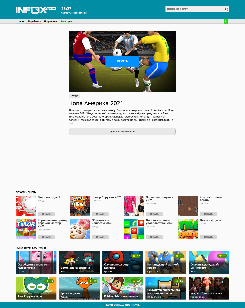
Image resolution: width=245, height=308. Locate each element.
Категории (66, 21)
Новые (21, 21)
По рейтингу (34, 21)
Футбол (74, 95)
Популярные (50, 21)
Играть (122, 61)
